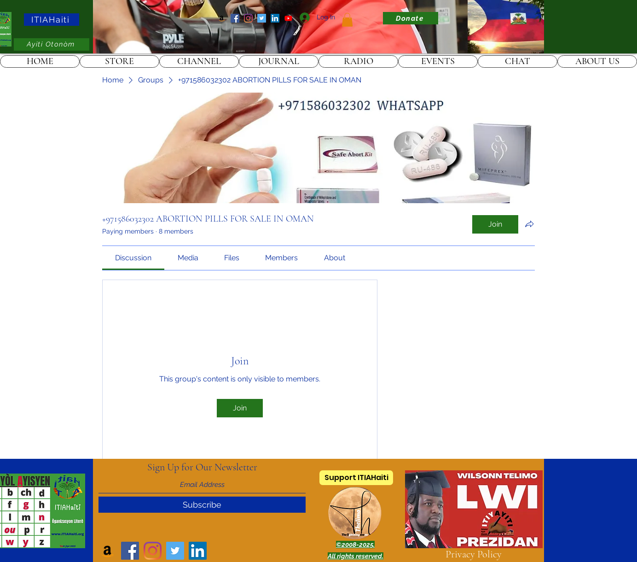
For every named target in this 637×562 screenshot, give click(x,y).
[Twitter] (261, 18)
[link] (347, 20)
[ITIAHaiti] (51, 19)
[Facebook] (235, 18)
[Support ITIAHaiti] (356, 477)
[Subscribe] (202, 505)
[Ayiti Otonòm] (51, 44)
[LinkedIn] (275, 18)
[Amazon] (221, 18)
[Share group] (529, 223)
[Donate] (410, 18)
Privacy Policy (474, 554)
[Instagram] (248, 18)
